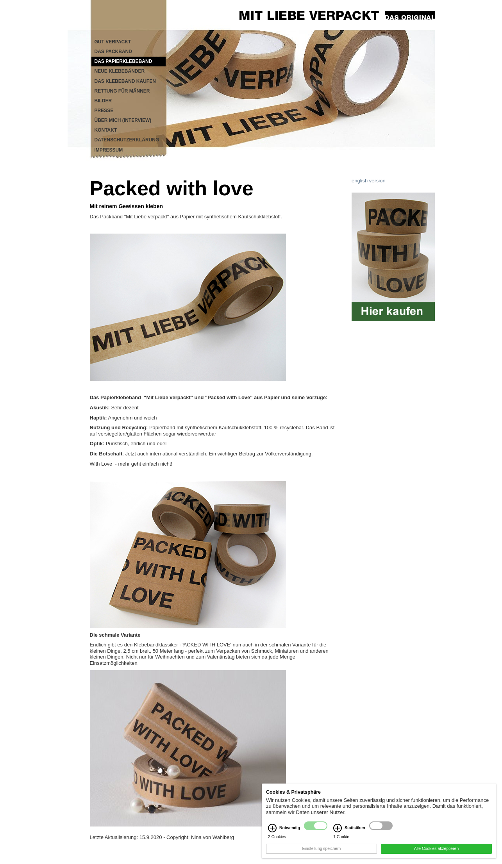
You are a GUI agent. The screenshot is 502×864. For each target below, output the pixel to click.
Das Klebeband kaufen (125, 81)
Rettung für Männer (122, 91)
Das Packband (113, 51)
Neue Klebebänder (120, 71)
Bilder (103, 101)
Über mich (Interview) (123, 120)
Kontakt (106, 130)
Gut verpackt (113, 42)
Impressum (109, 150)
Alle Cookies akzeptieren (436, 853)
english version (369, 181)
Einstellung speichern (321, 853)
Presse (104, 110)
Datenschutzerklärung (127, 140)
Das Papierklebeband (123, 61)
